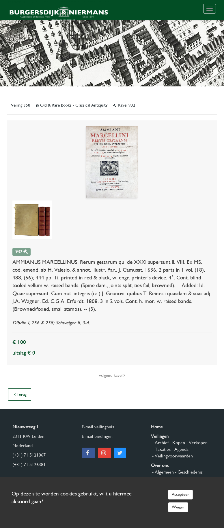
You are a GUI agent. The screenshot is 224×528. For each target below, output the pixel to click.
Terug (20, 394)
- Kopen (177, 442)
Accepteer (180, 494)
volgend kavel (112, 375)
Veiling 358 (21, 105)
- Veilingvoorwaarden (172, 456)
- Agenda (179, 449)
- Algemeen (162, 472)
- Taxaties (161, 449)
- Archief (160, 442)
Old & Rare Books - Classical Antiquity (72, 105)
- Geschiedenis (188, 472)
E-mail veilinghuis (98, 426)
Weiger (178, 507)
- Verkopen (196, 442)
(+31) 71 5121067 (29, 455)
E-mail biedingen (97, 436)
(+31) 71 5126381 (29, 464)
